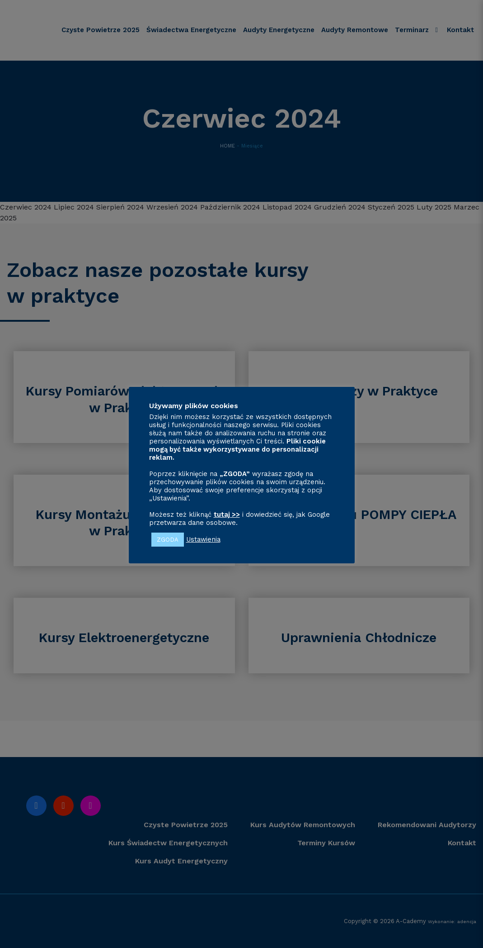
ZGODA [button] (167, 539)
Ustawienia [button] (203, 539)
